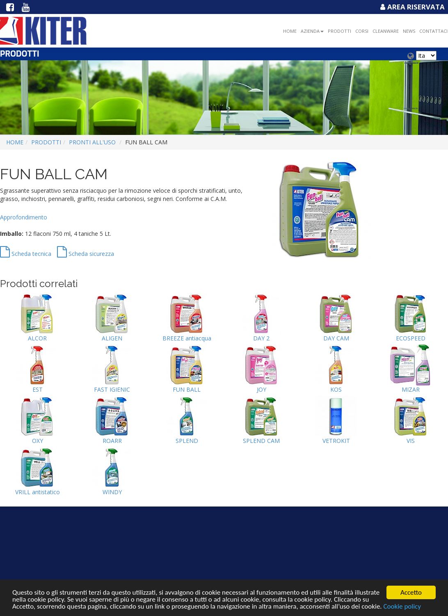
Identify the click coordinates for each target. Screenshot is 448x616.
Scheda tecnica (25, 254)
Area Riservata (411, 6)
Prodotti (339, 31)
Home (290, 31)
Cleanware (386, 31)
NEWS (409, 31)
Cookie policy (402, 606)
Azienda (312, 31)
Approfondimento (23, 217)
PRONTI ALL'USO (92, 142)
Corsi (361, 31)
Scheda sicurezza (85, 254)
